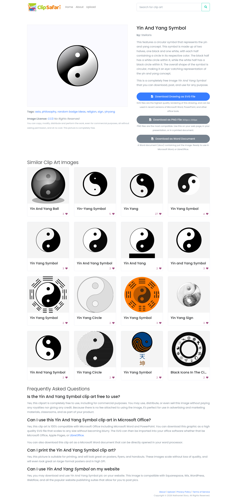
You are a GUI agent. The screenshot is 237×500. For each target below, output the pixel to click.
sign (100, 112)
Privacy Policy (184, 491)
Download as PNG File (173, 120)
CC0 (51, 119)
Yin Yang (131, 208)
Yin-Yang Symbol (91, 208)
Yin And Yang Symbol (94, 263)
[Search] (169, 7)
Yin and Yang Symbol (188, 263)
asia (38, 112)
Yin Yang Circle (89, 317)
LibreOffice (77, 435)
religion (91, 112)
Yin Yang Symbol (184, 208)
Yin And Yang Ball (44, 208)
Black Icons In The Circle (191, 372)
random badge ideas (72, 112)
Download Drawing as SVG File (173, 96)
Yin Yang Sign (182, 317)
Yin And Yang (135, 263)
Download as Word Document (173, 139)
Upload (91, 7)
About (80, 7)
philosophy (49, 112)
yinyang (110, 112)
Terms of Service (201, 491)
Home (69, 7)
